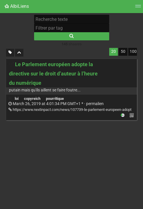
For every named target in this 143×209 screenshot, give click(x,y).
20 (113, 51)
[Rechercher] (71, 36)
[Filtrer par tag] (71, 28)
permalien (56, 103)
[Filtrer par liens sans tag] (10, 53)
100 (133, 51)
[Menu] (138, 8)
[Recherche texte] (71, 19)
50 (123, 51)
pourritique (55, 98)
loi (16, 98)
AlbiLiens (17, 6)
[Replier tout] (19, 53)
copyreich (32, 98)
